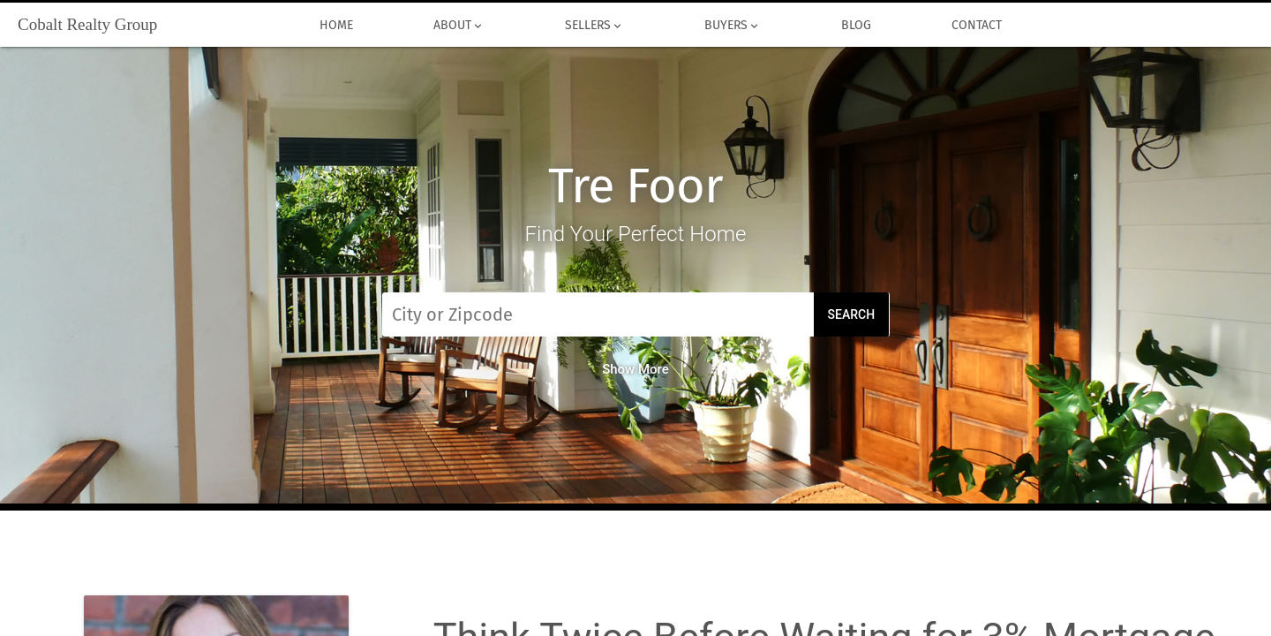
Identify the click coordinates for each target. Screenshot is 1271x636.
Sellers (594, 25)
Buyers (732, 25)
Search (852, 314)
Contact (976, 25)
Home (336, 25)
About (458, 25)
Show (635, 369)
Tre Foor (635, 186)
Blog (856, 25)
